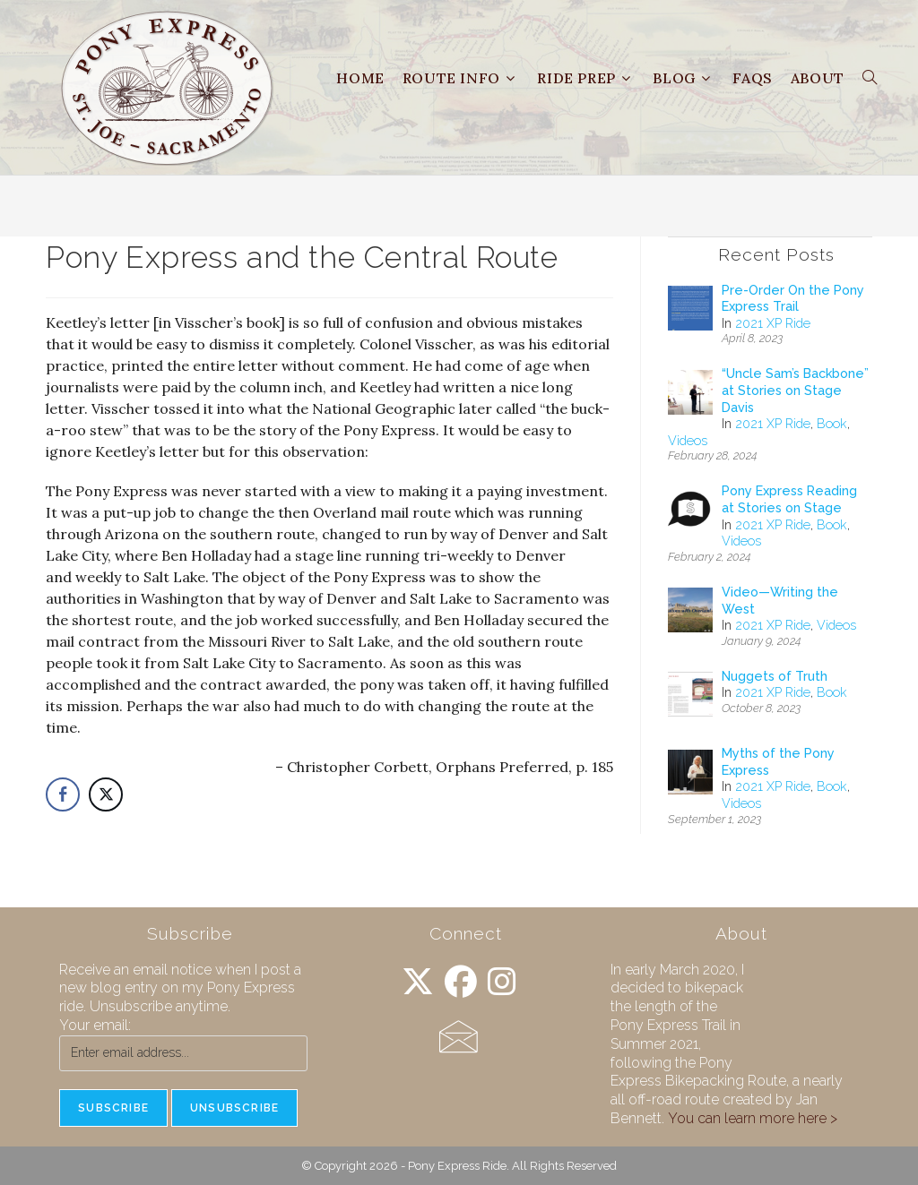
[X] (418, 982)
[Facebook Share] (63, 794)
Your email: (95, 1025)
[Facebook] (461, 982)
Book (832, 423)
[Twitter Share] (106, 794)
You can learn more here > (752, 1118)
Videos (687, 441)
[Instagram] (502, 982)
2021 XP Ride (772, 323)
